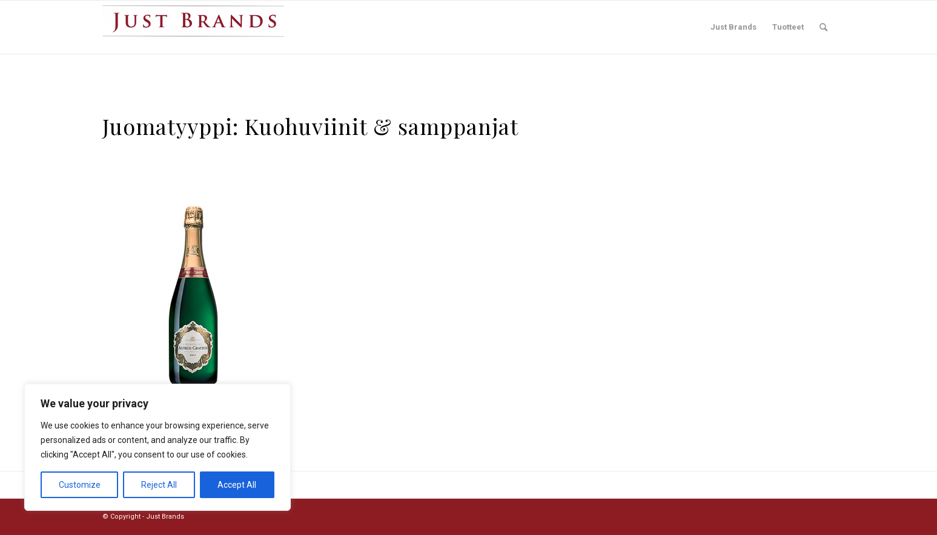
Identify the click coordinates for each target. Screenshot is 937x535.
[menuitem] (733, 27)
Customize (80, 485)
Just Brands (165, 516)
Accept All (236, 485)
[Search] (823, 27)
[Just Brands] (193, 27)
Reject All (159, 485)
